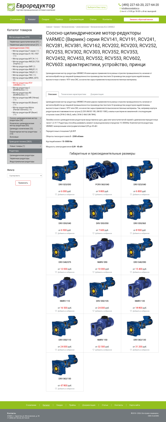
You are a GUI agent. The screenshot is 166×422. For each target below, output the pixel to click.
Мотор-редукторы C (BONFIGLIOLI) (21, 89)
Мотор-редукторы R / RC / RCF (26, 55)
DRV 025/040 (140, 184)
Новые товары (17, 146)
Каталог (57, 27)
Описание (52, 94)
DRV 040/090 (140, 262)
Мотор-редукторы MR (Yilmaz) (26, 99)
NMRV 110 (65, 301)
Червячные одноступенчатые (24, 42)
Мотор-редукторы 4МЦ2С (25, 69)
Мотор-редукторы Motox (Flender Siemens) (23, 109)
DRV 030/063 (140, 223)
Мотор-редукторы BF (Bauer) (25, 113)
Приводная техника (20, 142)
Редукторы (14, 151)
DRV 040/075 (65, 262)
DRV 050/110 (65, 340)
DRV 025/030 (65, 184)
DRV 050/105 (102, 301)
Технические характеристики (73, 94)
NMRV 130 (140, 301)
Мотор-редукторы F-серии (26, 51)
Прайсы (72, 405)
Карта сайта (135, 405)
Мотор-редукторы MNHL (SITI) (25, 79)
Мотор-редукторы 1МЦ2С (25, 72)
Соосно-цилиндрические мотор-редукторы (24, 119)
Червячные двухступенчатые (24, 45)
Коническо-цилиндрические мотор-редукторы (22, 124)
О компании (31, 405)
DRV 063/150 (65, 378)
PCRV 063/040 (102, 184)
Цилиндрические (19, 48)
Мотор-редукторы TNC (24, 75)
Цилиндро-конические (21, 129)
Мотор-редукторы (19, 37)
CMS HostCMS (153, 416)
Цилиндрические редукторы (22, 155)
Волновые (14, 137)
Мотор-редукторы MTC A (25, 59)
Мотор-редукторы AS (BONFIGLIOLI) (22, 94)
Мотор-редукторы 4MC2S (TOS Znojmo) (26, 63)
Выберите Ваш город (97, 7)
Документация (97, 94)
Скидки (59, 405)
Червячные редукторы (19, 158)
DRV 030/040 (65, 223)
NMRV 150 (102, 340)
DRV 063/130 (140, 340)
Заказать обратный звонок (141, 19)
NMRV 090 (102, 262)
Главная (49, 27)
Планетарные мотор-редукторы (23, 133)
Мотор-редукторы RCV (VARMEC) (22, 84)
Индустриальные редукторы (22, 162)
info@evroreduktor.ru (130, 8)
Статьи (105, 405)
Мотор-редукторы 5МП (24, 66)
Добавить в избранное (66, 194)
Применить (23, 183)
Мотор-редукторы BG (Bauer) (25, 104)
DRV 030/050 (102, 223)
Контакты (119, 405)
